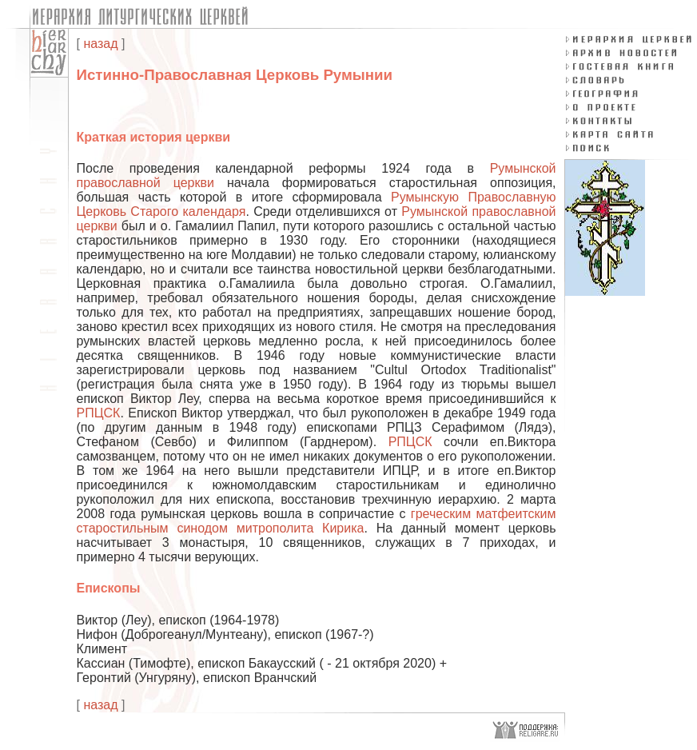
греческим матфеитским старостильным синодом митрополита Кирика (316, 521)
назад (100, 43)
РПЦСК (99, 413)
